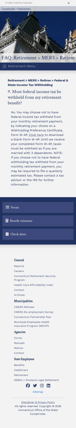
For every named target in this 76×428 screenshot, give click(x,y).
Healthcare (21, 370)
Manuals (19, 342)
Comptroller (8, 8)
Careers (19, 271)
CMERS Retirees (24, 307)
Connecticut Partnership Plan (32, 317)
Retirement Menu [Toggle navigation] (18, 66)
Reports (19, 266)
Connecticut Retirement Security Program (35, 278)
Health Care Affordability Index (33, 284)
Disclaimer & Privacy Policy (38, 402)
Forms (18, 337)
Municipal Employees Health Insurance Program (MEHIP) (31, 323)
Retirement (24, 8)
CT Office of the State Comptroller (18, 3)
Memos (18, 347)
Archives (19, 294)
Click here (36, 135)
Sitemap (38, 391)
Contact (19, 289)
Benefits (19, 365)
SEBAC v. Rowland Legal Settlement (36, 380)
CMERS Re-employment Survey (33, 312)
